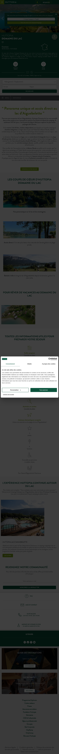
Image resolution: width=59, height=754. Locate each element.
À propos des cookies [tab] (48, 364)
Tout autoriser (43, 390)
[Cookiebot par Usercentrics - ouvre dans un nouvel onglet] (49, 359)
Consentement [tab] (10, 364)
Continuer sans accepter (8, 394)
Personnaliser (15, 390)
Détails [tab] (29, 364)
